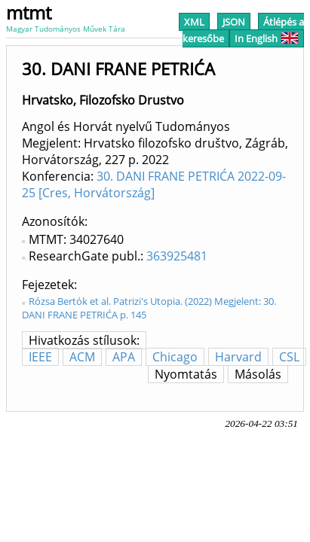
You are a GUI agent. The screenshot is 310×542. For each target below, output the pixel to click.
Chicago (175, 357)
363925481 (176, 256)
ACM (82, 357)
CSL (289, 357)
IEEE (40, 357)
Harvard (238, 357)
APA (123, 357)
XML (194, 22)
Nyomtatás (186, 374)
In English (267, 38)
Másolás (258, 374)
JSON (234, 22)
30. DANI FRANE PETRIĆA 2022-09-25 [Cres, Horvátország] (154, 184)
